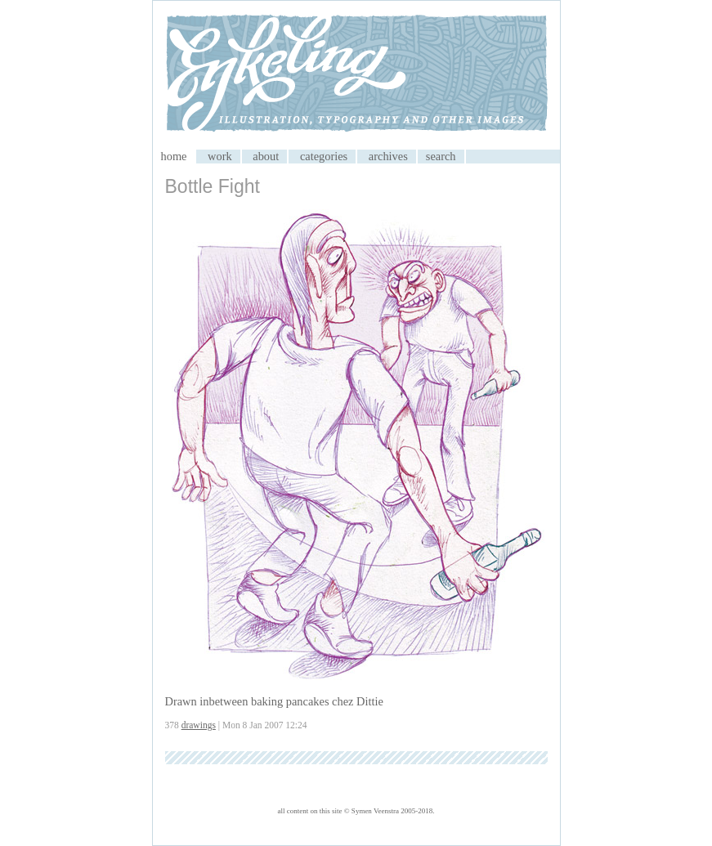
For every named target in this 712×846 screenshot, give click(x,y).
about (266, 156)
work (220, 156)
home (174, 156)
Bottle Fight (213, 186)
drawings (198, 725)
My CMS (356, 75)
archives (388, 156)
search (441, 156)
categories (323, 156)
